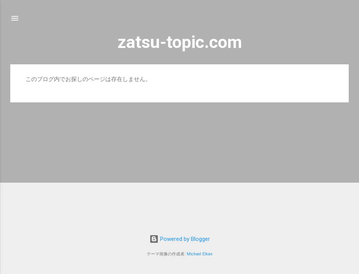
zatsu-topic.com (180, 42)
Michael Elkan (200, 254)
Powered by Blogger (179, 239)
